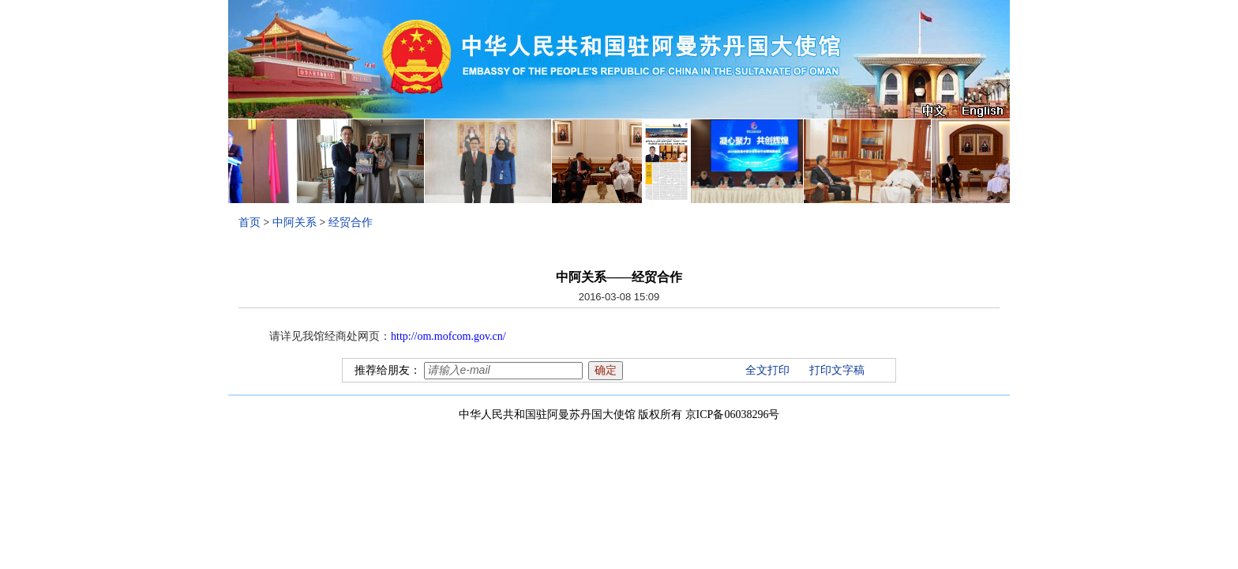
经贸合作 (350, 222)
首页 (249, 222)
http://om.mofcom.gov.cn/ (448, 336)
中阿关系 (294, 222)
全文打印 (767, 370)
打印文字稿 (837, 370)
